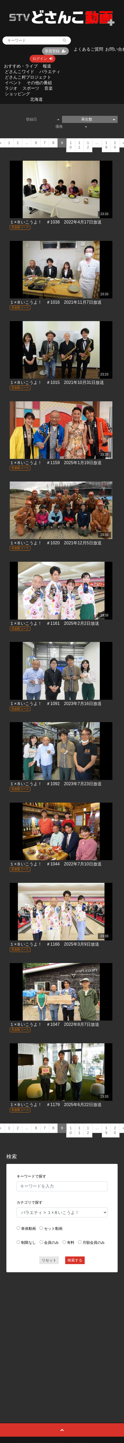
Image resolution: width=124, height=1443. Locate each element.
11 (79, 145)
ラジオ (11, 88)
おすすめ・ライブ (21, 66)
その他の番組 (39, 82)
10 (71, 145)
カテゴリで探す (29, 1202)
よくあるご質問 (88, 49)
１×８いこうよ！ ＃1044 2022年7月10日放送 (55, 864)
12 (88, 145)
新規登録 (55, 51)
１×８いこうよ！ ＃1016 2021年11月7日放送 (55, 302)
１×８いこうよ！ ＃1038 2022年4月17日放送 (55, 222)
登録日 (42, 119)
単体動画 (28, 1228)
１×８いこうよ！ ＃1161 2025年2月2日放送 (54, 623)
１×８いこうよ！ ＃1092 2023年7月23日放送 (55, 784)
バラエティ (49, 71)
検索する (75, 1260)
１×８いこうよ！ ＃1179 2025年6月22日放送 (55, 1104)
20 (115, 145)
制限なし (28, 1242)
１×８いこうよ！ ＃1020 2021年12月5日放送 (55, 543)
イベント (13, 82)
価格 (71, 126)
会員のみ (51, 1242)
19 (106, 145)
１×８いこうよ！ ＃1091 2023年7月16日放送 (55, 703)
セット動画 (53, 1228)
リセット (49, 1260)
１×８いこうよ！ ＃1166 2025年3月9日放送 (54, 944)
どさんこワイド (19, 71)
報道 (47, 66)
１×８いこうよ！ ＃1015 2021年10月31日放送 (57, 382)
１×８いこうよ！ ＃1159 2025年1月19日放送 (55, 462)
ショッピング (17, 94)
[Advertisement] (58, 1336)
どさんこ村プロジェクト (28, 77)
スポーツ (30, 88)
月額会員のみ (94, 1242)
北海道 (36, 99)
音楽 (48, 88)
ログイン (42, 58)
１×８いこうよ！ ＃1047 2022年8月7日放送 (54, 1024)
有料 (70, 1242)
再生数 (98, 119)
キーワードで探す (31, 1176)
